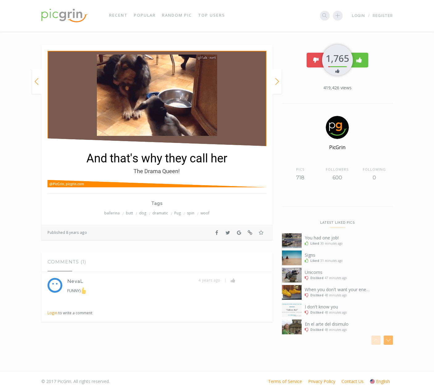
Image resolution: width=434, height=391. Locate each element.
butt (129, 213)
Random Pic (177, 15)
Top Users (211, 15)
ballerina (112, 213)
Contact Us (352, 381)
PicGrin (337, 147)
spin (190, 213)
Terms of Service (285, 381)
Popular (145, 15)
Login (358, 16)
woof (204, 213)
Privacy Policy (321, 381)
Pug (177, 213)
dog (142, 213)
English (380, 381)
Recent (118, 15)
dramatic (160, 213)
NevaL (75, 281)
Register (383, 16)
